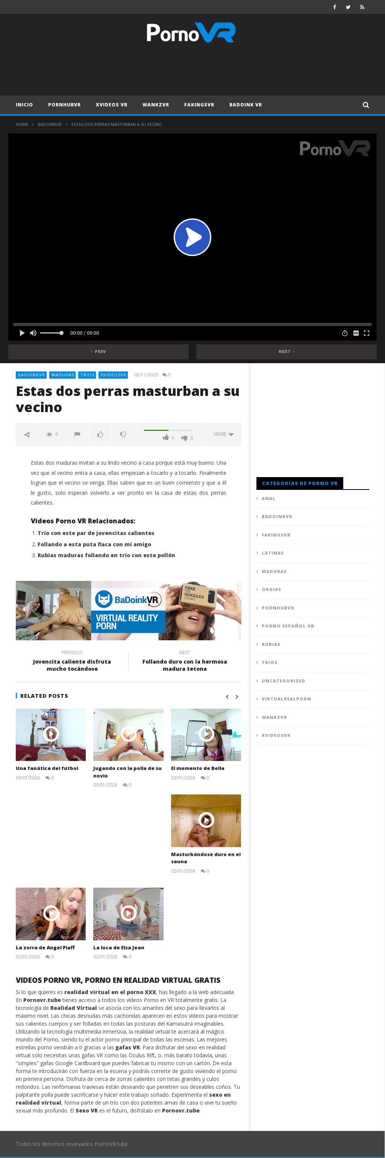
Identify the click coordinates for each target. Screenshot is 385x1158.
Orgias (271, 589)
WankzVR (155, 105)
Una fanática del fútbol (47, 768)
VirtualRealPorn (286, 699)
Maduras (63, 374)
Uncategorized (283, 681)
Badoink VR (245, 105)
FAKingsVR (199, 105)
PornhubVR (64, 105)
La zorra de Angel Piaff (45, 947)
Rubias (271, 644)
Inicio (24, 105)
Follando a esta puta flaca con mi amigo (94, 544)
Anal (269, 498)
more (224, 434)
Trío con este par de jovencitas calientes (96, 533)
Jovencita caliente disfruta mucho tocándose (72, 662)
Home (22, 124)
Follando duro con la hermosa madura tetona (185, 662)
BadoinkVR (50, 124)
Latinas (273, 553)
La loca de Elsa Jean (118, 947)
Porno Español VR (288, 626)
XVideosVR (113, 374)
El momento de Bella (197, 768)
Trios (87, 374)
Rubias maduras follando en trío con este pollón (106, 555)
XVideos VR (111, 105)
